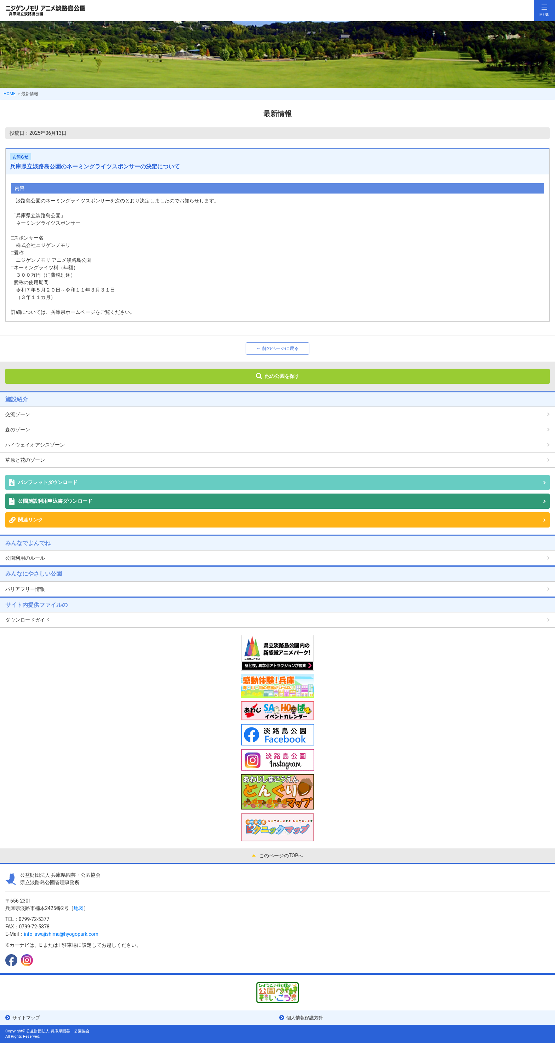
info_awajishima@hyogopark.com (61, 934)
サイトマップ (26, 1017)
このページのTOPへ (281, 855)
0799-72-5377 (34, 919)
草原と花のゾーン (25, 460)
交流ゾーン (17, 414)
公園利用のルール (25, 558)
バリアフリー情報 (25, 589)
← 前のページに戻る (277, 348)
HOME (10, 93)
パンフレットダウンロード (48, 482)
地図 (79, 908)
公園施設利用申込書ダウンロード (55, 501)
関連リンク (30, 520)
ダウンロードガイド (27, 620)
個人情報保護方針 (304, 1017)
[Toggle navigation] (544, 10)
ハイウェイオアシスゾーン (35, 445)
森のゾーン (17, 429)
